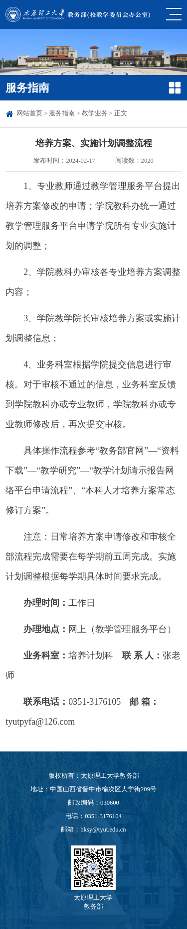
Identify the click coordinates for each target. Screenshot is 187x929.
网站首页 (29, 113)
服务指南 (62, 113)
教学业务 (95, 113)
